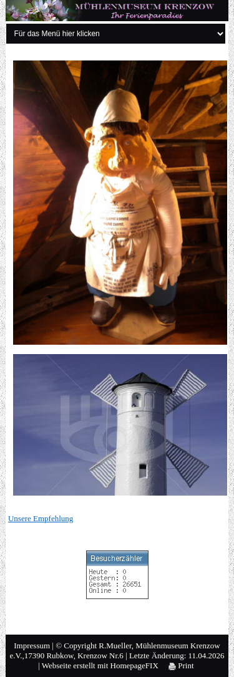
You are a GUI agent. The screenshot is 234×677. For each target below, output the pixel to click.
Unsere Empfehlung (40, 518)
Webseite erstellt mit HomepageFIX (100, 665)
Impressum (32, 645)
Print (181, 665)
